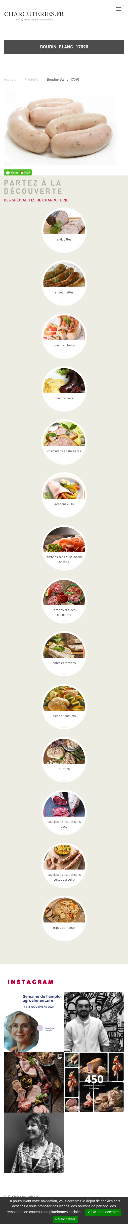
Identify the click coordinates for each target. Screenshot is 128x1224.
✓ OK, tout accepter (103, 1212)
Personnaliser (65, 1219)
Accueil (10, 79)
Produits (31, 79)
